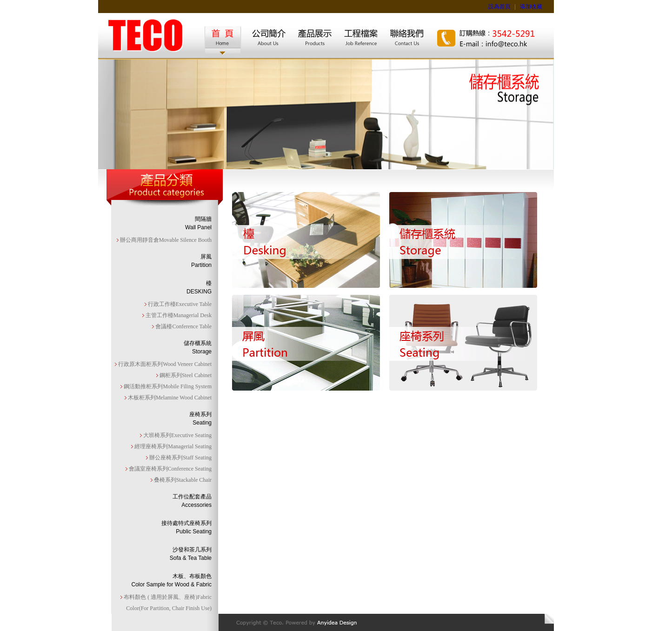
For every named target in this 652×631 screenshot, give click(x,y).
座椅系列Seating (200, 418)
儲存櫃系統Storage (198, 347)
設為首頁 (499, 6)
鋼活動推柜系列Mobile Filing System (167, 386)
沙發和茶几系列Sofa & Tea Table (191, 553)
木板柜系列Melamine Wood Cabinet (169, 397)
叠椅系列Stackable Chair (182, 480)
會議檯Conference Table (183, 326)
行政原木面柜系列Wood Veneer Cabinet (164, 364)
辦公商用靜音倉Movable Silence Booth (165, 240)
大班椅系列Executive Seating (177, 435)
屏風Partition (201, 260)
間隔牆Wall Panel (198, 223)
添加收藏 (531, 6)
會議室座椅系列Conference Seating (169, 468)
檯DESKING (199, 287)
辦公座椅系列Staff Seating (180, 457)
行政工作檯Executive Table (179, 304)
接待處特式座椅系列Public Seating (186, 527)
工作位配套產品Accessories (192, 500)
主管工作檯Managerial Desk (178, 315)
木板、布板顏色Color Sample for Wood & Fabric (171, 580)
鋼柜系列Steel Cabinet (185, 375)
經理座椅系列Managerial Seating (172, 446)
